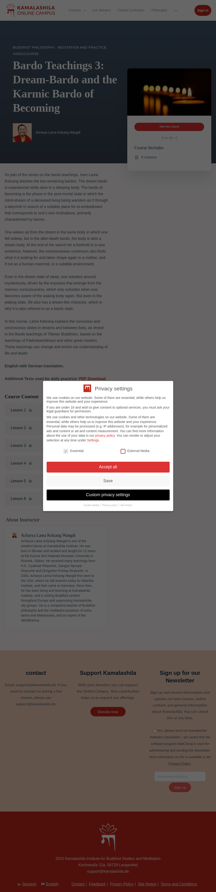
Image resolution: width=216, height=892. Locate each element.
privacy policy (105, 435)
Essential (73, 451)
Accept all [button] (108, 467)
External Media (135, 451)
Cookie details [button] (92, 505)
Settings (93, 440)
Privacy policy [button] (110, 505)
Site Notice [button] (126, 505)
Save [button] (108, 480)
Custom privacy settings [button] (108, 494)
